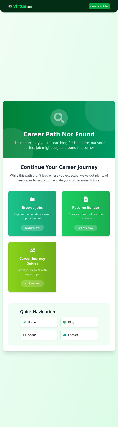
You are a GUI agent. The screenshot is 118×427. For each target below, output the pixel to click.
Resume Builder (99, 6)
